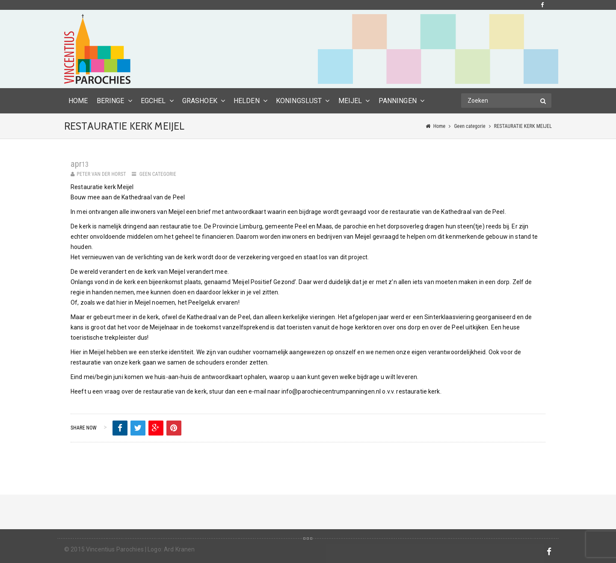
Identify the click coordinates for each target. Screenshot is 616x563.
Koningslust (299, 101)
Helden (247, 101)
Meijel (350, 101)
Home (439, 126)
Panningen (398, 101)
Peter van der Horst (101, 174)
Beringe (110, 101)
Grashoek (199, 101)
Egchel (153, 101)
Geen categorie (469, 126)
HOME (78, 101)
